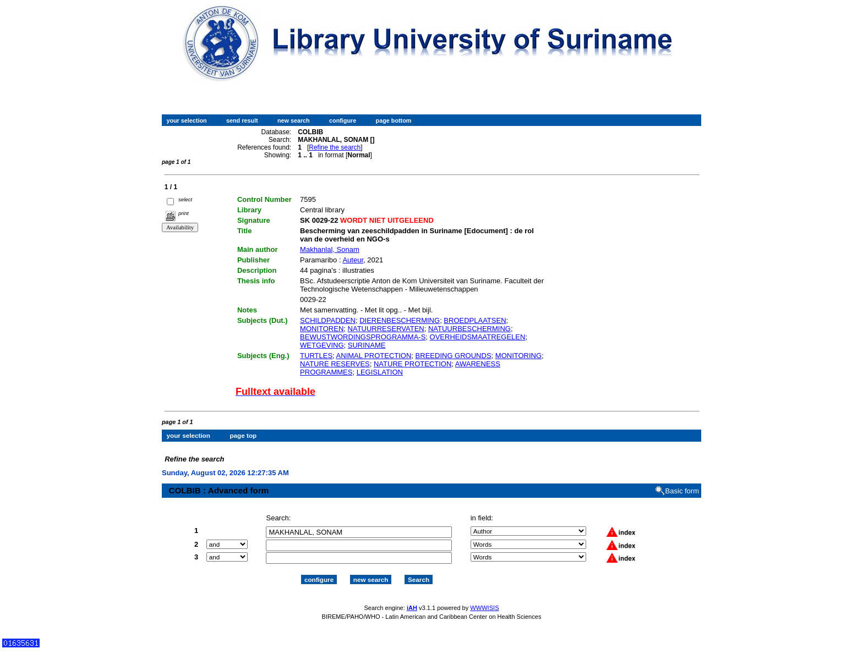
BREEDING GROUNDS (453, 355)
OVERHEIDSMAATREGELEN (478, 337)
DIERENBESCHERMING (399, 320)
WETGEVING (321, 345)
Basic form (682, 491)
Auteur (352, 260)
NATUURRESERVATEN (386, 329)
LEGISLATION (380, 372)
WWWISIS (484, 607)
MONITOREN (321, 329)
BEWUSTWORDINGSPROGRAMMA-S (362, 337)
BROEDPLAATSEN (475, 320)
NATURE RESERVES (335, 364)
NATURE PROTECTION (412, 364)
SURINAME (367, 345)
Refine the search (335, 147)
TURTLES (316, 355)
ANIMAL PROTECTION (374, 355)
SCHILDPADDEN (328, 320)
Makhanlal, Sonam (329, 249)
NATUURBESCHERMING (469, 329)
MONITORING (518, 355)
